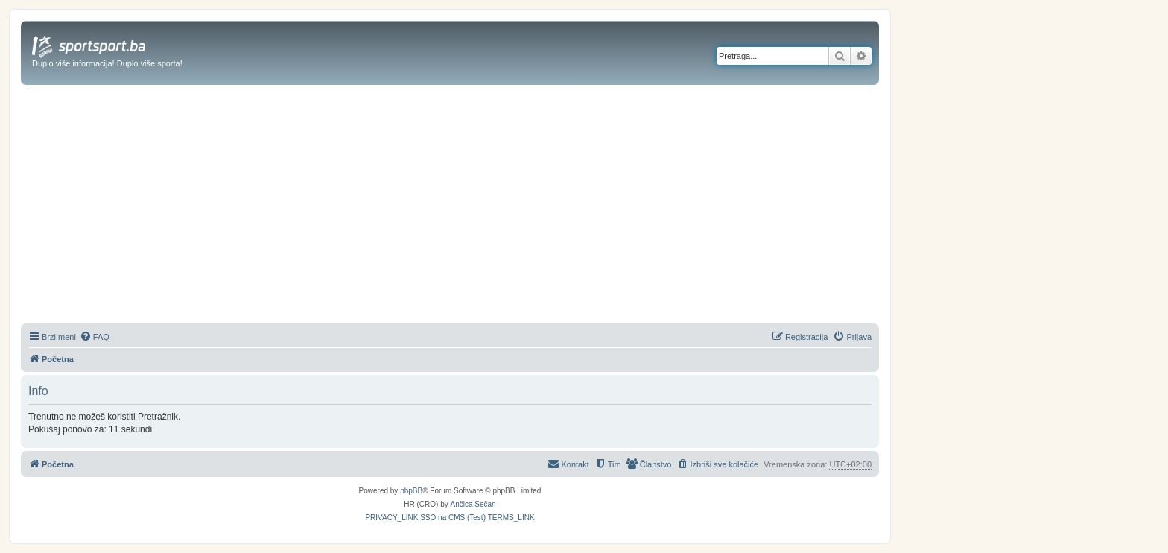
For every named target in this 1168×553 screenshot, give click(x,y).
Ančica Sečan (473, 504)
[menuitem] (95, 337)
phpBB (411, 491)
